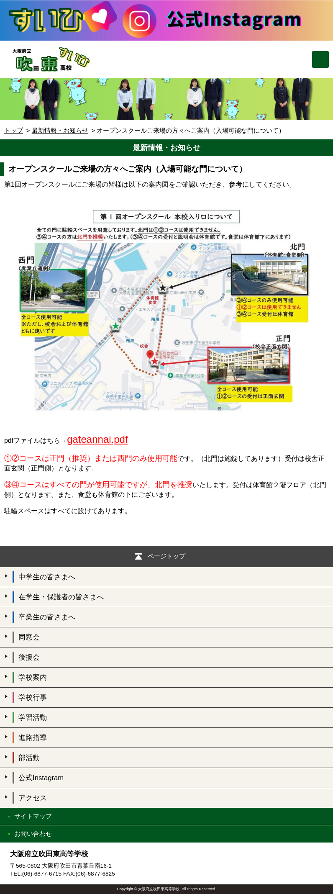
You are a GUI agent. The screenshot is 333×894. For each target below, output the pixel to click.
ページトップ (166, 556)
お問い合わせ (33, 833)
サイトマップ (33, 816)
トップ (13, 130)
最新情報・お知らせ (60, 130)
